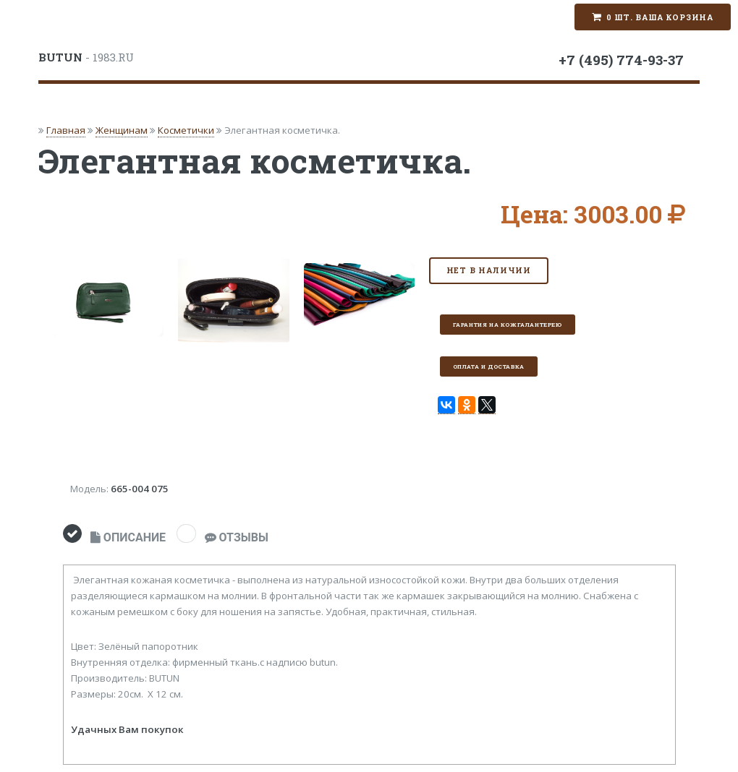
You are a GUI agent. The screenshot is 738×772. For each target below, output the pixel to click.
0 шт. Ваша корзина (659, 17)
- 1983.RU (86, 57)
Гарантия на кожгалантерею (507, 324)
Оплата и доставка (489, 366)
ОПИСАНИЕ (128, 537)
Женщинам (122, 130)
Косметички (186, 130)
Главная (65, 130)
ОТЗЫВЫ (236, 537)
